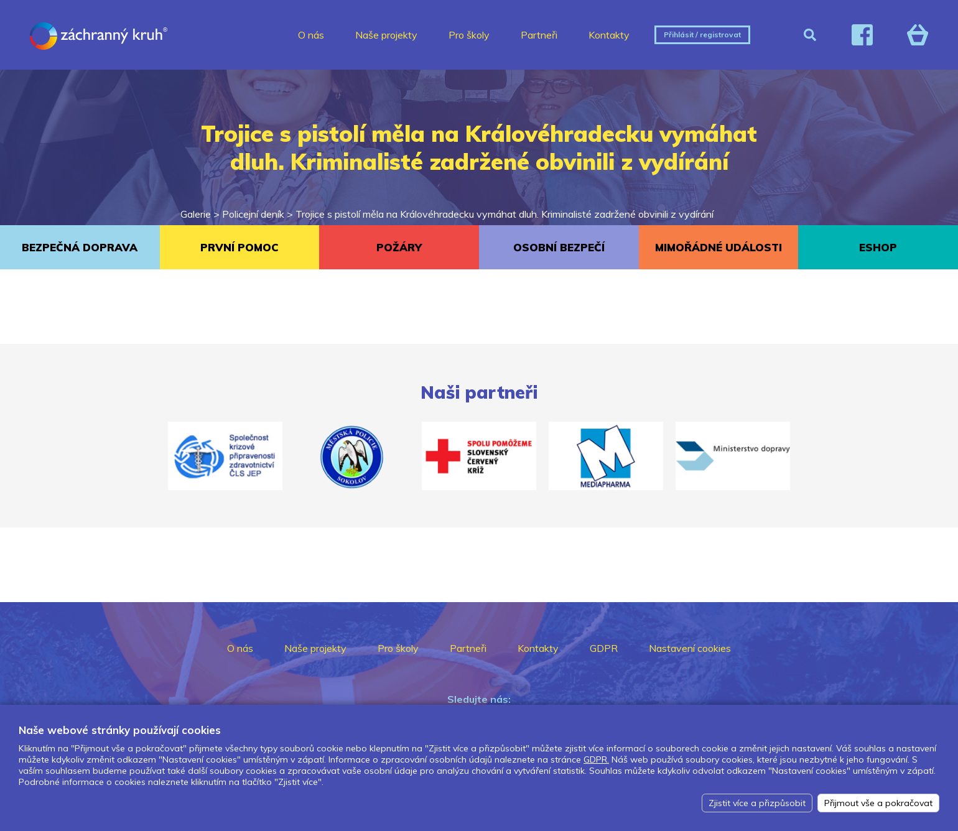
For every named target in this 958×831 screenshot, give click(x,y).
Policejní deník (253, 214)
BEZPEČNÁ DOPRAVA (79, 247)
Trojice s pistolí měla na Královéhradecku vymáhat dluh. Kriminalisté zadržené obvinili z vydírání (504, 214)
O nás (311, 35)
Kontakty (609, 35)
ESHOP (878, 247)
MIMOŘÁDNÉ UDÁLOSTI (718, 247)
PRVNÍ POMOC (239, 247)
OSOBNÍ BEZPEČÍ (559, 247)
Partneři (539, 35)
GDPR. (596, 759)
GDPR (604, 648)
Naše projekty (386, 35)
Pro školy (469, 35)
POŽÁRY (399, 247)
